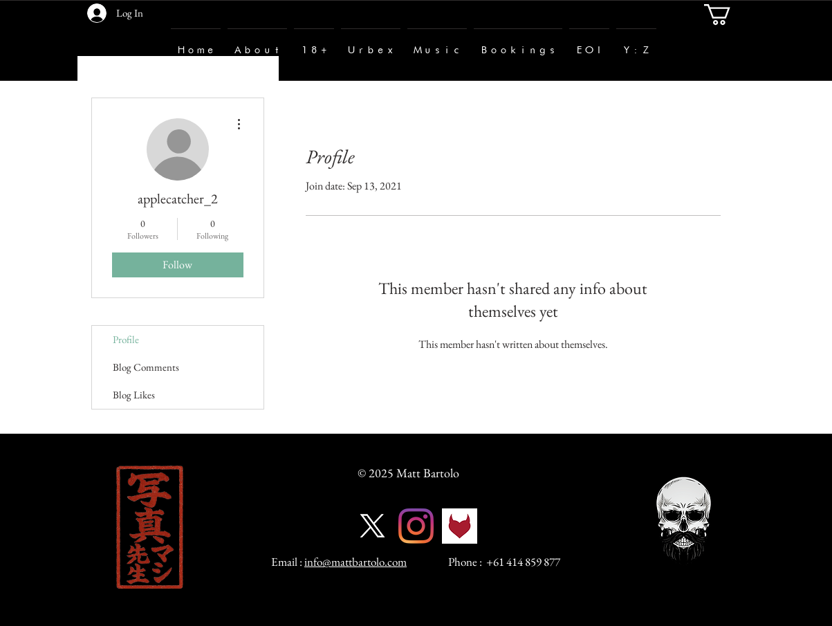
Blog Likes (134, 394)
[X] (372, 526)
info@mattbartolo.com (355, 561)
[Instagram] (416, 526)
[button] (729, 14)
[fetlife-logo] (459, 526)
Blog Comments (146, 367)
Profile (126, 339)
